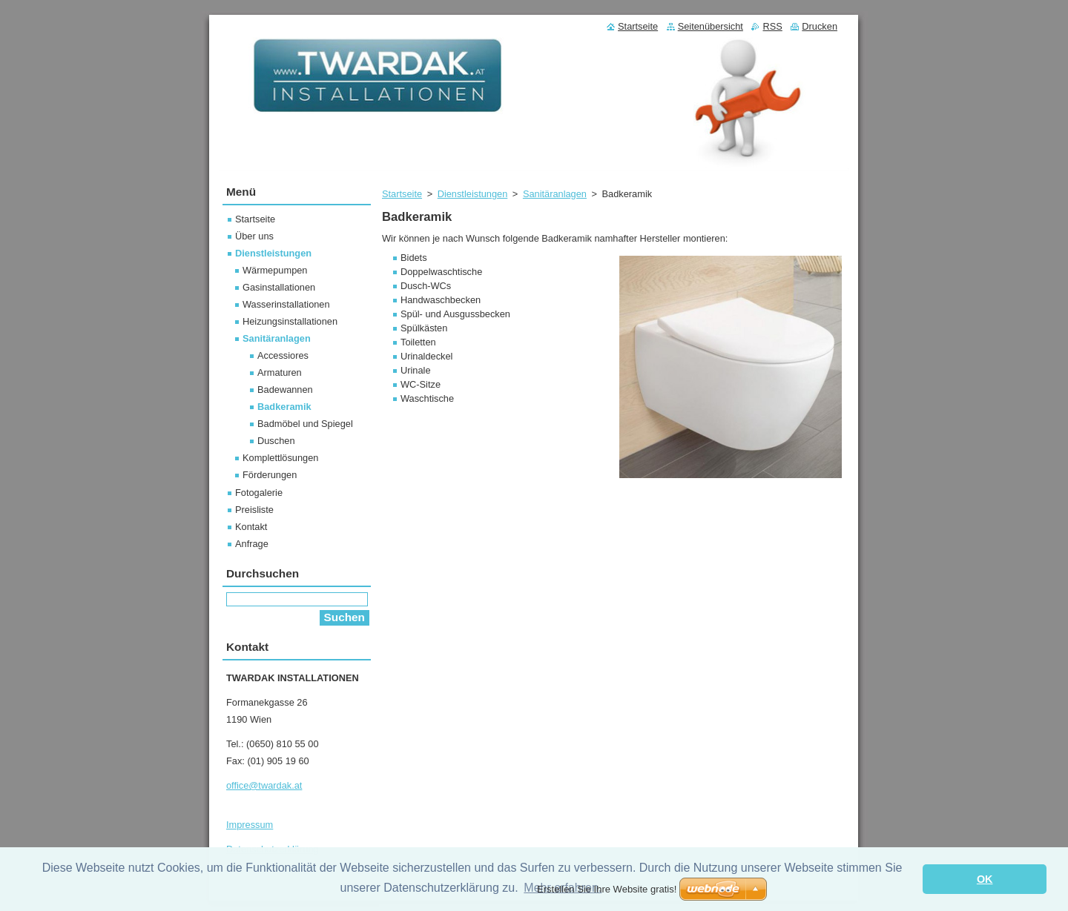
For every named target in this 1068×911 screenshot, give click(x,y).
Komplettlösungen (280, 457)
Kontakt (251, 526)
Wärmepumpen (275, 270)
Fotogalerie (259, 492)
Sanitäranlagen (555, 193)
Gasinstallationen (279, 287)
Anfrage (251, 543)
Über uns (254, 236)
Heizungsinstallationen (290, 321)
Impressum (249, 824)
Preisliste (254, 509)
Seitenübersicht (710, 26)
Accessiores (283, 355)
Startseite (402, 193)
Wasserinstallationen (286, 304)
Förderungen (270, 474)
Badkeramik (284, 406)
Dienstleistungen (473, 193)
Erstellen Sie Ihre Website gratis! (606, 889)
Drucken (819, 26)
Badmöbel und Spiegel (305, 423)
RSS (772, 26)
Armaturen (279, 372)
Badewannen (285, 389)
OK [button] (985, 879)
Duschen (276, 440)
